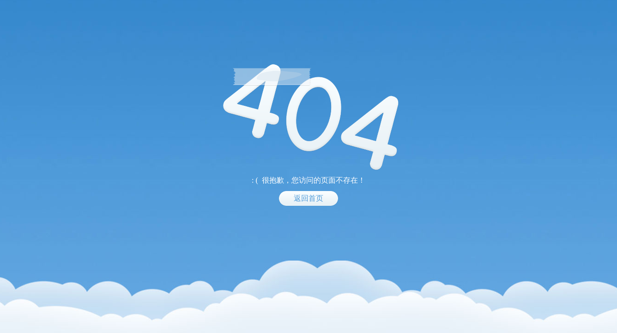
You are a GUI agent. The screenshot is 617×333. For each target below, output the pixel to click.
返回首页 (308, 198)
